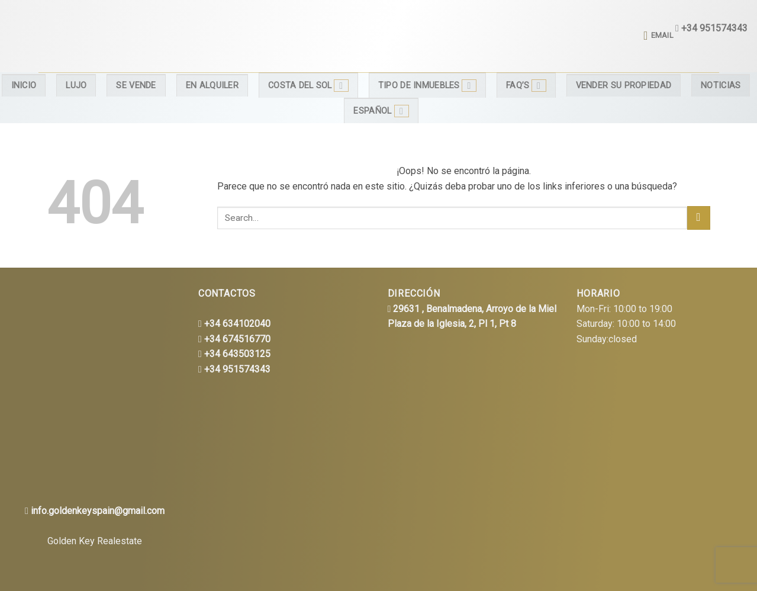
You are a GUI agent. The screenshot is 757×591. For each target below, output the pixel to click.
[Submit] (698, 217)
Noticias (720, 86)
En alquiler (212, 86)
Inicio (24, 86)
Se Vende (136, 86)
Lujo (76, 86)
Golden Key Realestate (94, 541)
